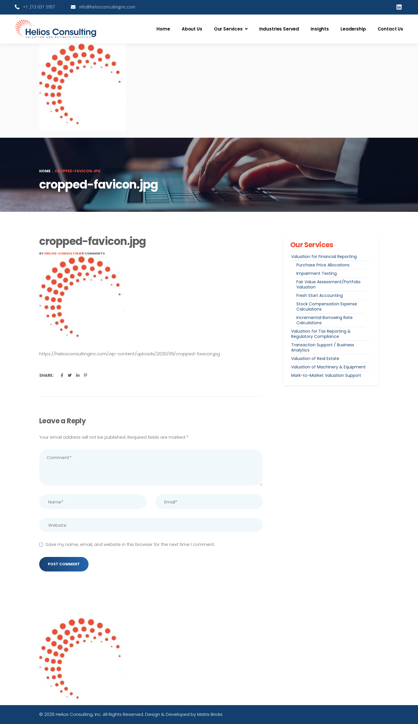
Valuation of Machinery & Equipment (328, 367)
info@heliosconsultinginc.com (107, 7)
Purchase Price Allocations (322, 265)
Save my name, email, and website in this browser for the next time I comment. (130, 544)
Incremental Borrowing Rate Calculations (324, 320)
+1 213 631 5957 (39, 7)
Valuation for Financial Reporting (324, 256)
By (60, 253)
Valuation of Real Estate (315, 358)
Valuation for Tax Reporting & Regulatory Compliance (321, 333)
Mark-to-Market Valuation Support (326, 375)
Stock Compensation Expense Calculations (326, 306)
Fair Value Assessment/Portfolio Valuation (328, 284)
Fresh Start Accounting (319, 295)
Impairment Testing (316, 273)
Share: (46, 375)
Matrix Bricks (210, 714)
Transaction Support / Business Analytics (322, 347)
